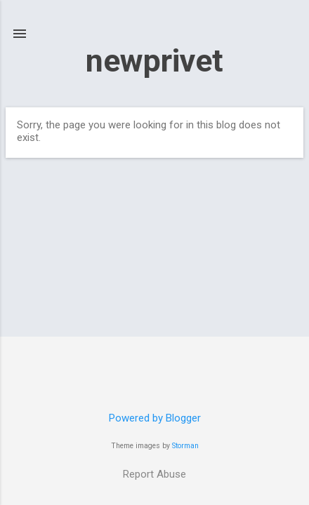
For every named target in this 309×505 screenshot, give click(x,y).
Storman (185, 445)
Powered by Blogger (155, 418)
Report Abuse (154, 474)
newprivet (154, 60)
